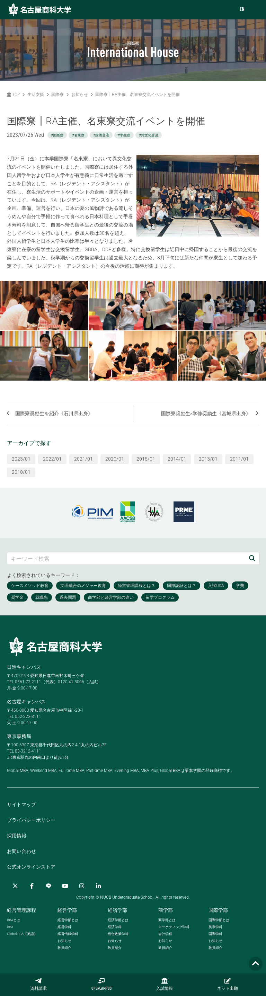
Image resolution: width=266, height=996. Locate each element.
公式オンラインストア (31, 867)
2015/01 (145, 459)
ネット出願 (227, 984)
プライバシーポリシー (31, 820)
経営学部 (67, 910)
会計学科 (165, 934)
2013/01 (208, 459)
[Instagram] (81, 886)
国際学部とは (219, 920)
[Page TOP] (256, 964)
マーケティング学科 (173, 927)
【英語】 (22, 934)
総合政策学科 (118, 934)
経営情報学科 (67, 934)
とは (13, 920)
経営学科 (64, 927)
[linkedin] (98, 886)
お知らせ (79, 94)
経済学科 (115, 927)
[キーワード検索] (126, 558)
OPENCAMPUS (101, 984)
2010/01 (21, 472)
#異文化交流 (148, 135)
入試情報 (164, 984)
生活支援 (35, 94)
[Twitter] (15, 886)
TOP (13, 94)
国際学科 (215, 934)
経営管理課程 (21, 910)
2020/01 (114, 459)
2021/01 (83, 459)
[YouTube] (65, 886)
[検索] (252, 558)
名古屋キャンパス (26, 701)
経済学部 (117, 910)
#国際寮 (57, 135)
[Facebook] (32, 886)
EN (242, 9)
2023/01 (21, 459)
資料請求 (38, 984)
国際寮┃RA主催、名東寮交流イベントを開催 (137, 94)
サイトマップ (21, 804)
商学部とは (167, 920)
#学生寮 (124, 135)
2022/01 (52, 459)
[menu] (254, 9)
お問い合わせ (21, 851)
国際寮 (57, 94)
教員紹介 (64, 948)
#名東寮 (78, 135)
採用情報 (16, 835)
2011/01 (239, 459)
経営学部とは (67, 920)
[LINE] (48, 886)
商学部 (165, 910)
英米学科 (215, 927)
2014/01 (177, 459)
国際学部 (218, 910)
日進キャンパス (24, 667)
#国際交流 (101, 135)
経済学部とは (118, 920)
